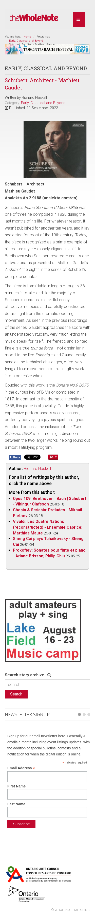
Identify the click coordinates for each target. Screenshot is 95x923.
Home (27, 36)
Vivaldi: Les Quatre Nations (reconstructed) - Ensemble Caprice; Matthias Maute (47, 527)
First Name (16, 786)
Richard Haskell (37, 468)
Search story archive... (26, 674)
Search (16, 693)
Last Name (16, 804)
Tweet (29, 456)
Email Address (21, 767)
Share (15, 457)
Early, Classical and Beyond (26, 40)
